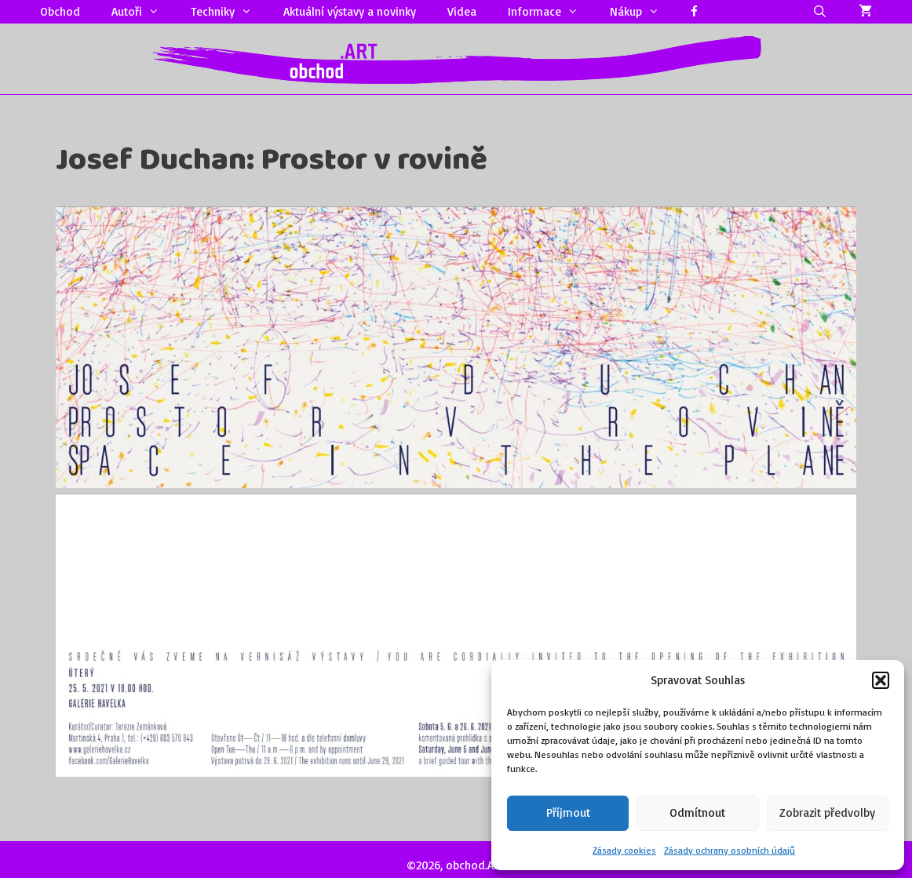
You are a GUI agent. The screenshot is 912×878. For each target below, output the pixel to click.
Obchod (60, 11)
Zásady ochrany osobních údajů (729, 850)
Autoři (143, 12)
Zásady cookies (624, 850)
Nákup (642, 12)
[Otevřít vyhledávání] (820, 12)
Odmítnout (697, 812)
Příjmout (568, 812)
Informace (551, 12)
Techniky (229, 12)
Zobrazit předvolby (827, 812)
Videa (461, 11)
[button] (880, 680)
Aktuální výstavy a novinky (349, 11)
